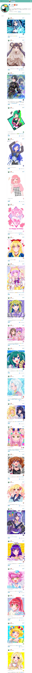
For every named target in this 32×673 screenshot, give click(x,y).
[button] (31, 1)
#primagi (16, 536)
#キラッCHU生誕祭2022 (19, 591)
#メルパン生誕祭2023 (21, 68)
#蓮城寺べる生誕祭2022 (18, 399)
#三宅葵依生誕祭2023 (14, 103)
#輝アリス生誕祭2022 (18, 421)
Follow (20, 11)
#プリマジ (13, 536)
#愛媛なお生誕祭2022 (15, 344)
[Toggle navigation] (2, 1)
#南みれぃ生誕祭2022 (19, 645)
